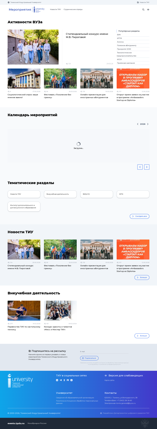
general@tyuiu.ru (128, 403)
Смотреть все (139, 216)
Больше (141, 277)
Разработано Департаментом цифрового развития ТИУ (124, 413)
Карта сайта (109, 380)
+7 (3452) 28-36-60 (124, 400)
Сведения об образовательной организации (75, 398)
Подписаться (89, 358)
